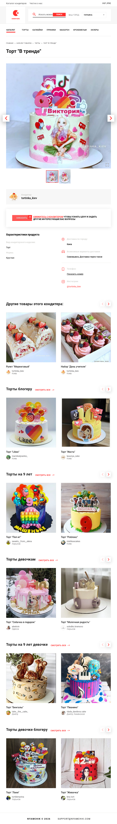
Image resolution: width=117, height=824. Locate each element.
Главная (9, 43)
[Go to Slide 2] (65, 176)
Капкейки (37, 30)
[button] (58, 115)
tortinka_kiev (29, 198)
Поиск (59, 14)
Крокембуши (80, 30)
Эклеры (95, 30)
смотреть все (42, 389)
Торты (25, 30)
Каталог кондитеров (16, 3)
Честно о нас (36, 3)
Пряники (51, 30)
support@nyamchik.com (74, 818)
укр (104, 3)
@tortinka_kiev (74, 286)
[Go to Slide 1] (52, 176)
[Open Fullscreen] (107, 164)
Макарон (64, 30)
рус (109, 3)
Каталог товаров (24, 43)
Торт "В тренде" (50, 43)
